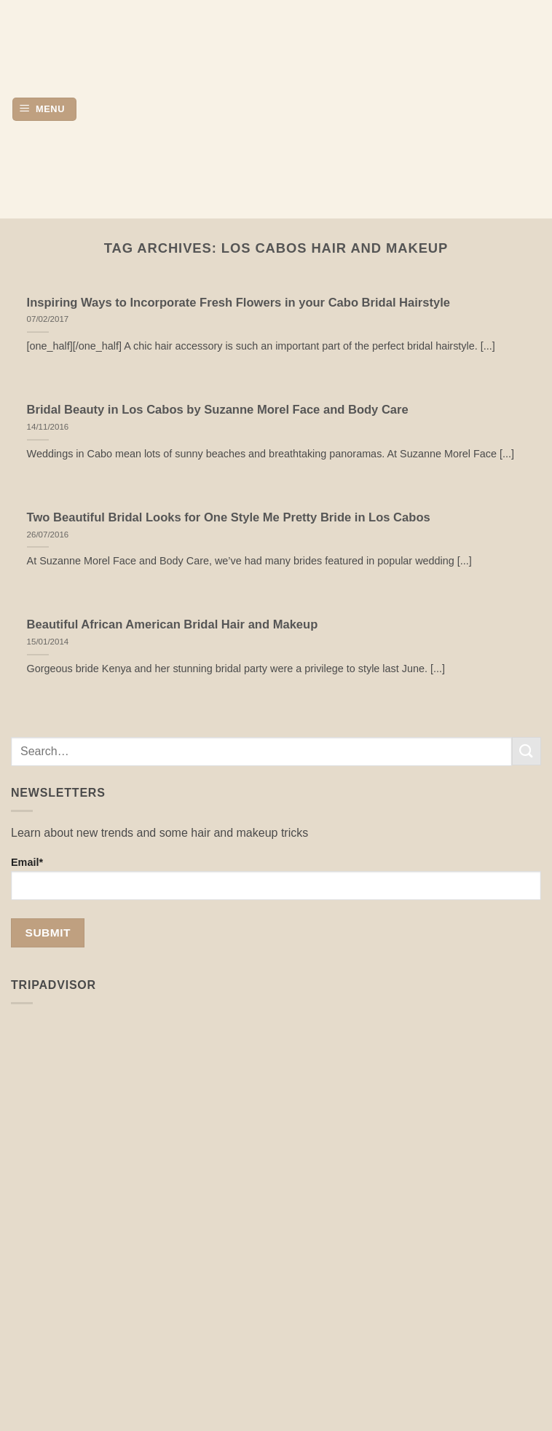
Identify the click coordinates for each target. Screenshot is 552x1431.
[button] (44, 110)
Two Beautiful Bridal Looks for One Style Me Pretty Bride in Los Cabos (228, 517)
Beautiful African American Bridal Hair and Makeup (172, 624)
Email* (276, 878)
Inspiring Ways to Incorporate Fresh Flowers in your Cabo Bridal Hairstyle (238, 303)
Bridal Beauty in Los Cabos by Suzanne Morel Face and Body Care (218, 410)
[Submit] (526, 751)
